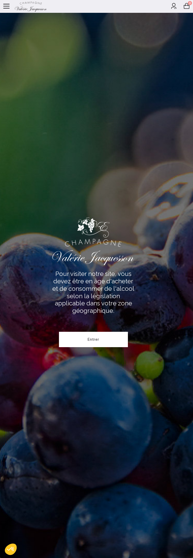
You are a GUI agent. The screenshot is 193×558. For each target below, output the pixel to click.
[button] (11, 549)
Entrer (93, 339)
